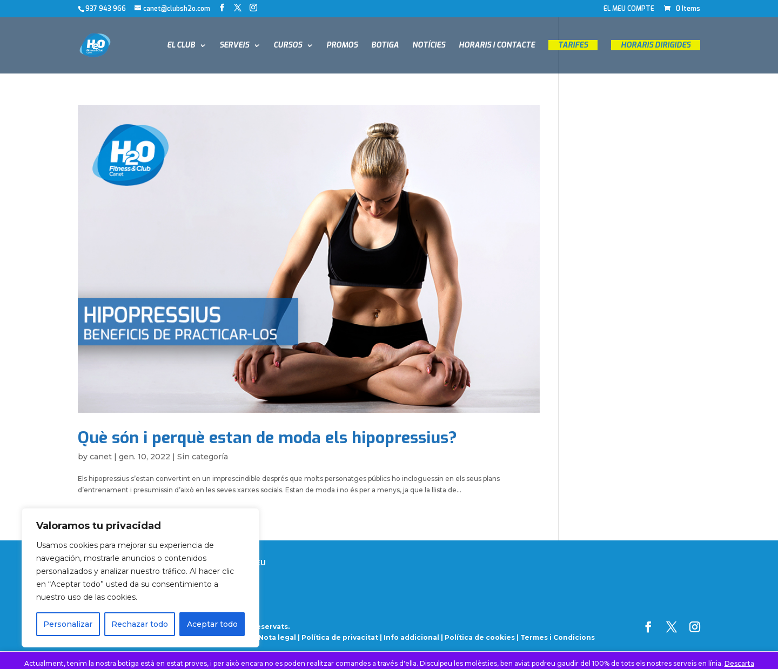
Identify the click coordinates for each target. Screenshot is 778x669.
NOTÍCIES (428, 46)
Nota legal (278, 637)
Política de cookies (480, 637)
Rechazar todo (139, 624)
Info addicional (411, 637)
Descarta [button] (739, 663)
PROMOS (342, 46)
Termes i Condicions (557, 637)
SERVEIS (234, 46)
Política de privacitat (339, 637)
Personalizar (67, 624)
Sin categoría (202, 456)
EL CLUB (181, 46)
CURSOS (287, 46)
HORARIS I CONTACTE (497, 46)
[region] (140, 577)
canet (101, 456)
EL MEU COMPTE (628, 9)
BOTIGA (385, 46)
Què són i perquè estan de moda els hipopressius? (267, 438)
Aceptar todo (212, 624)
